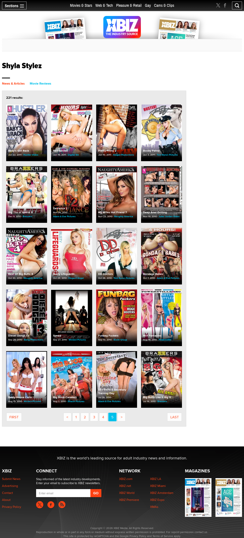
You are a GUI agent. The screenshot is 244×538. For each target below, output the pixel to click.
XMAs (154, 506)
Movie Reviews (40, 83)
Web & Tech (104, 5)
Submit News (11, 479)
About (6, 500)
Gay (148, 5)
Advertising (10, 486)
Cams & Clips (164, 5)
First (14, 417)
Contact (7, 493)
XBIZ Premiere (129, 500)
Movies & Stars (81, 5)
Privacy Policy (11, 506)
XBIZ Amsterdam (161, 493)
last (174, 417)
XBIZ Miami (158, 486)
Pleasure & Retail (129, 5)
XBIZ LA (155, 479)
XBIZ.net (125, 486)
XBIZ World (126, 493)
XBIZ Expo (157, 500)
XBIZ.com (125, 479)
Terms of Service (162, 536)
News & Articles (13, 83)
